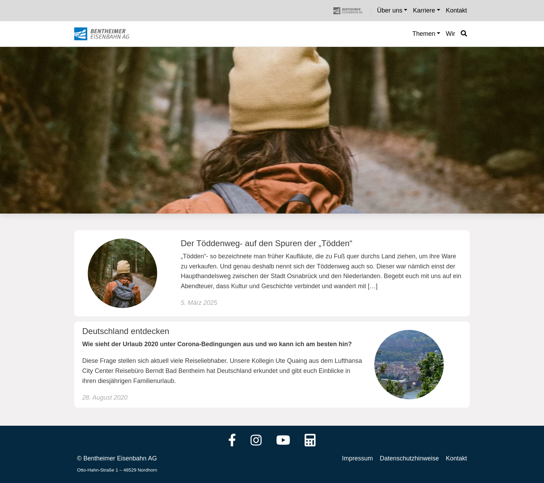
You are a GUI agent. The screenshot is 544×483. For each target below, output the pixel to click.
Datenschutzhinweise (409, 458)
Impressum (357, 458)
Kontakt (456, 458)
